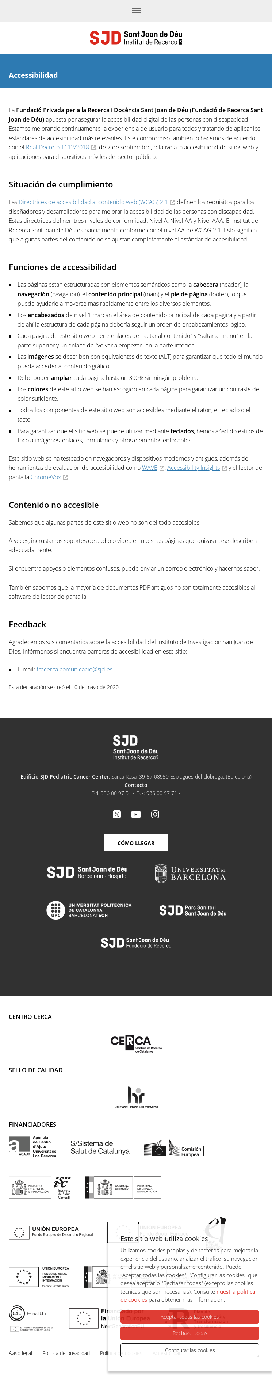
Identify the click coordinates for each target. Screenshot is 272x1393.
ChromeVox (46, 477)
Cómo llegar (136, 843)
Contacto (136, 784)
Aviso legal (20, 1353)
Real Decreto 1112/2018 (57, 147)
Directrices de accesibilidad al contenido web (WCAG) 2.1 (93, 202)
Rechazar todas (190, 1333)
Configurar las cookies (190, 1350)
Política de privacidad (66, 1353)
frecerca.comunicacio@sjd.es (74, 669)
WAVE (149, 468)
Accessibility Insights (193, 468)
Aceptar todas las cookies (190, 1317)
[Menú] (136, 11)
